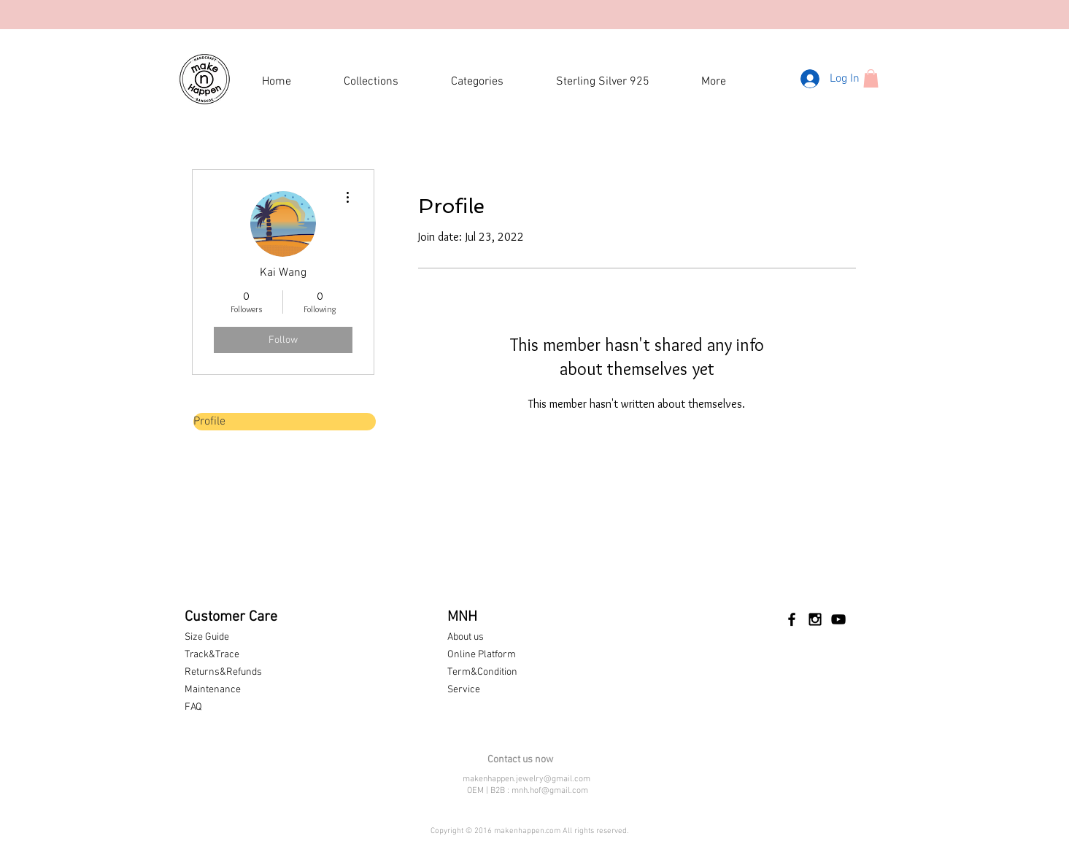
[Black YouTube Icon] (838, 619)
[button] (871, 78)
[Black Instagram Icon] (815, 619)
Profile (209, 421)
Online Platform (481, 655)
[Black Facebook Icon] (791, 619)
